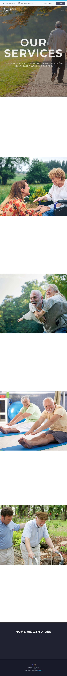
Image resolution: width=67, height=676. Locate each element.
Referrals (60, 3)
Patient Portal (47, 3)
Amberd (39, 670)
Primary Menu (62, 10)
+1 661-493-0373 (10, 3)
